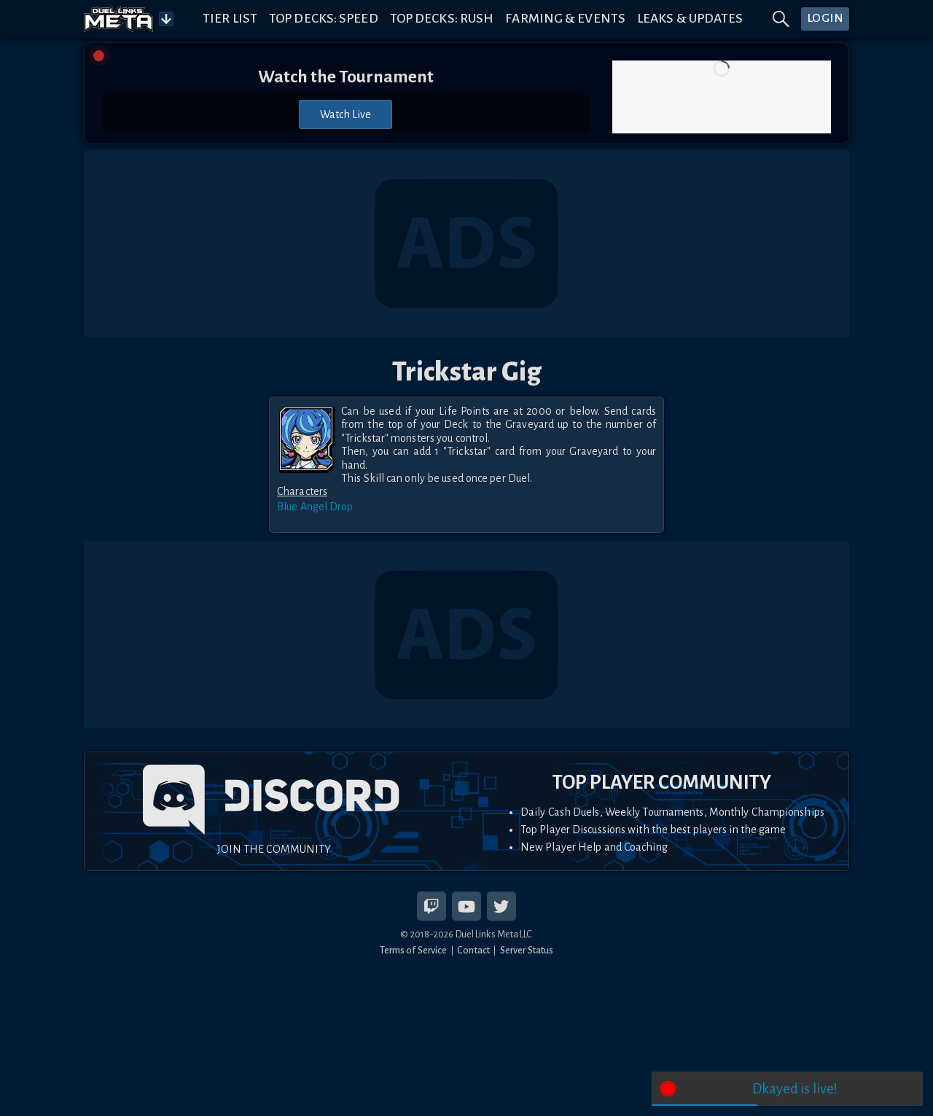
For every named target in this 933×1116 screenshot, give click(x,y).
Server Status (526, 950)
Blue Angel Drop (315, 506)
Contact (473, 950)
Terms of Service (414, 950)
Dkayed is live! (795, 1088)
